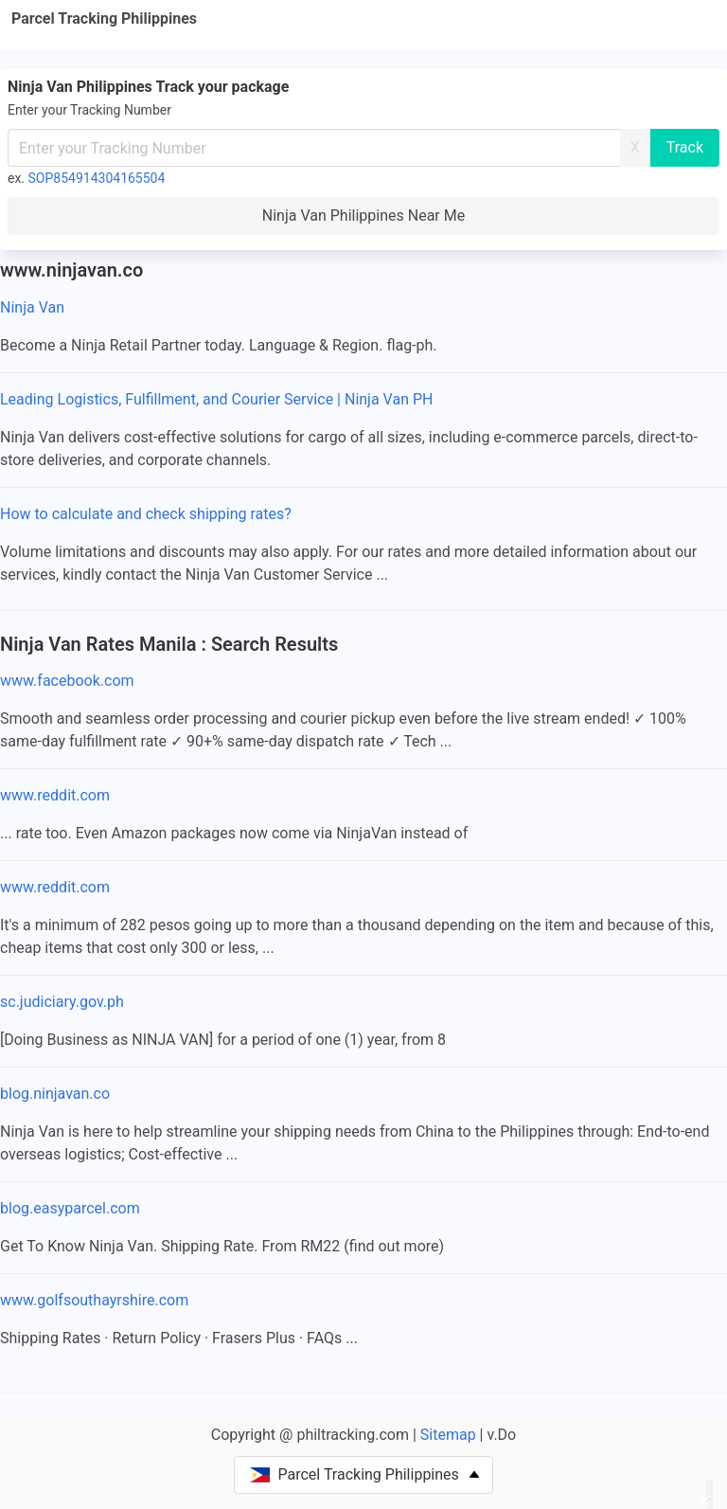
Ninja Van (32, 307)
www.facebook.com (67, 681)
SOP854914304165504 (97, 178)
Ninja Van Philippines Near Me (363, 216)
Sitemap (448, 1435)
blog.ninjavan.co (55, 1094)
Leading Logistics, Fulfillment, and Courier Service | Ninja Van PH (216, 399)
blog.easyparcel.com (70, 1208)
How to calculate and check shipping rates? (146, 514)
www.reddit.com (55, 795)
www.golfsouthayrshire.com (94, 1300)
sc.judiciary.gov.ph (62, 1002)
